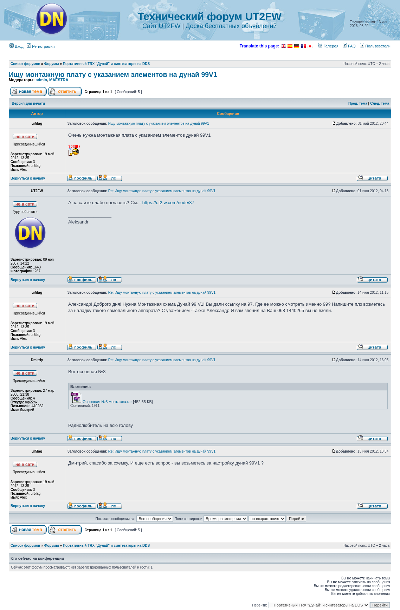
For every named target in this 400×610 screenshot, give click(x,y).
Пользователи (375, 46)
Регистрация (40, 46)
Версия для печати (28, 103)
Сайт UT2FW (161, 26)
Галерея (328, 46)
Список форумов (25, 64)
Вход (16, 46)
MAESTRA (58, 80)
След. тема (379, 103)
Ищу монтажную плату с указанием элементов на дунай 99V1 (113, 74)
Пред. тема (357, 103)
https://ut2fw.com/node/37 (168, 202)
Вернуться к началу (28, 178)
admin (41, 80)
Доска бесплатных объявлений (231, 26)
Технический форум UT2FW (210, 16)
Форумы (51, 64)
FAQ (349, 46)
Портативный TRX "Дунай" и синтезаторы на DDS (106, 64)
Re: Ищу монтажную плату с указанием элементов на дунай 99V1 (161, 191)
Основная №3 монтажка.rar (107, 402)
